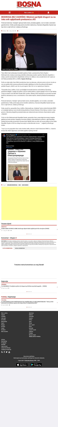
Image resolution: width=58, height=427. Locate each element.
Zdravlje (31, 316)
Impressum (4, 346)
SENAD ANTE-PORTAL (35, 336)
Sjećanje (31, 313)
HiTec (30, 319)
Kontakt (3, 344)
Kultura (31, 314)
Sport (2, 323)
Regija (3, 324)
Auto (30, 321)
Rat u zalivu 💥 (29, 12)
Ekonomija (4, 321)
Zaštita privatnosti (6, 349)
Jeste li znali (32, 329)
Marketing (4, 341)
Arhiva (3, 339)
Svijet (2, 328)
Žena (30, 326)
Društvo (3, 329)
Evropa (3, 326)
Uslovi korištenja (5, 347)
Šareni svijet (32, 335)
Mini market (4, 331)
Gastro (31, 318)
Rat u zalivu (4, 313)
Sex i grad (31, 324)
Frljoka (31, 333)
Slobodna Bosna (29, 360)
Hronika (3, 319)
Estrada (31, 328)
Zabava (31, 331)
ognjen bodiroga (12, 185)
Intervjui (3, 318)
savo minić (25, 185)
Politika (3, 316)
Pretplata (3, 343)
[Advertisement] (29, 203)
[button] (55, 35)
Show (30, 323)
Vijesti (3, 314)
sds (20, 185)
